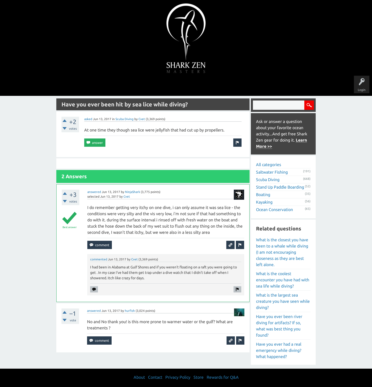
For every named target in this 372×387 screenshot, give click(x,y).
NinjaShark (132, 192)
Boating (263, 194)
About (229, 86)
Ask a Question (208, 86)
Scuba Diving (124, 119)
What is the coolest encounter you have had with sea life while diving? (282, 279)
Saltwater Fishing (272, 172)
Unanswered (150, 86)
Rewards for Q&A (223, 377)
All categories (268, 164)
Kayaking (264, 202)
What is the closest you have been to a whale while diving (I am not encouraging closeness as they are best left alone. (282, 252)
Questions (128, 86)
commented (98, 259)
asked (88, 119)
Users (186, 86)
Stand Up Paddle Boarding (280, 187)
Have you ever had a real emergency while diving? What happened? (278, 350)
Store (245, 86)
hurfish (130, 310)
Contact (155, 377)
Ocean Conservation (274, 209)
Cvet (141, 119)
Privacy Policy (177, 377)
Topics (170, 86)
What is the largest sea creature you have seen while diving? (283, 301)
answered (94, 192)
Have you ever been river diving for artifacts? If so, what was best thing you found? (279, 325)
